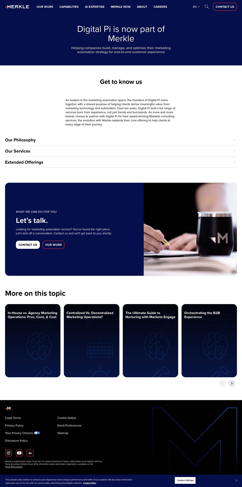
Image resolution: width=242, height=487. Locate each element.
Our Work (45, 7)
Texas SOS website (13, 466)
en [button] (195, 7)
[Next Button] (231, 383)
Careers (160, 7)
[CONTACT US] (28, 245)
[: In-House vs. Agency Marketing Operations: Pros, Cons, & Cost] (32, 340)
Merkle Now (121, 7)
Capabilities (69, 7)
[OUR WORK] (54, 245)
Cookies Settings (185, 480)
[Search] (207, 7)
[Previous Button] (222, 383)
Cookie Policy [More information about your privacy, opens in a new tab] (89, 483)
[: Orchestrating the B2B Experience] (209, 340)
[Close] (236, 480)
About (142, 7)
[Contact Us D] (225, 7)
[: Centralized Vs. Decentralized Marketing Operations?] (91, 340)
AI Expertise (95, 7)
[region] (121, 481)
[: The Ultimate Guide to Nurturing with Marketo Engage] (150, 340)
